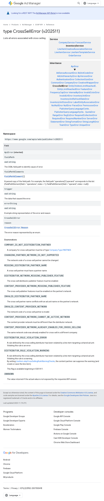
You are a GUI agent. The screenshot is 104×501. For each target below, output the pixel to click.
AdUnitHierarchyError (67, 76)
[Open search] (78, 3)
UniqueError (84, 125)
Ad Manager (27, 3)
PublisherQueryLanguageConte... (74, 108)
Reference (50, 25)
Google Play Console (62, 425)
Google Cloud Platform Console (67, 421)
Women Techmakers (12, 429)
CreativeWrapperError (88, 82)
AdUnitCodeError (85, 73)
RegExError (69, 115)
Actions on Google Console (65, 434)
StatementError (58, 121)
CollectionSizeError (84, 79)
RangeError (58, 115)
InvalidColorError (92, 92)
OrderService (75, 55)
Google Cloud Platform (13, 473)
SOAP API (39, 25)
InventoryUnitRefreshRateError (74, 99)
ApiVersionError (84, 76)
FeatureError (86, 89)
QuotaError (90, 112)
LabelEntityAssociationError (86, 102)
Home (5, 25)
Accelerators (8, 425)
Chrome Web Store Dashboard (67, 442)
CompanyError (71, 82)
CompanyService (67, 42)
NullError (67, 105)
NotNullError (57, 105)
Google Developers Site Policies (76, 395)
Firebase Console (61, 429)
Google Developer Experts (14, 421)
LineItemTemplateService (83, 52)
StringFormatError (73, 121)
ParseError (77, 105)
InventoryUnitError (81, 95)
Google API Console (62, 416)
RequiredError (58, 118)
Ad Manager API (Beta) (46, 13)
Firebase (7, 468)
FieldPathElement (13, 176)
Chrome (6, 464)
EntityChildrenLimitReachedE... (83, 86)
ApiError (75, 66)
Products (15, 25)
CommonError (57, 82)
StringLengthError (90, 121)
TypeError (74, 125)
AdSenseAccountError (66, 73)
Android (6, 460)
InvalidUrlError (66, 95)
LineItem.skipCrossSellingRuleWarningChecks (35, 361)
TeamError (64, 125)
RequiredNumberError (76, 118)
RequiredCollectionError (86, 115)
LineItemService (62, 52)
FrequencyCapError (59, 92)
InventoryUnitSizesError (61, 102)
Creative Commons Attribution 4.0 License (76, 393)
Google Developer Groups (14, 416)
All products (8, 477)
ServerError (92, 118)
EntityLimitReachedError (68, 89)
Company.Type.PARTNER (60, 250)
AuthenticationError (65, 79)
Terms (6, 488)
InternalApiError (76, 92)
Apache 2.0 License (40, 395)
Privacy (14, 488)
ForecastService (83, 42)
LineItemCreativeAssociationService (74, 49)
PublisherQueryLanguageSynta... (69, 112)
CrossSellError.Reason (16, 227)
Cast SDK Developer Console (66, 438)
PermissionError (90, 105)
